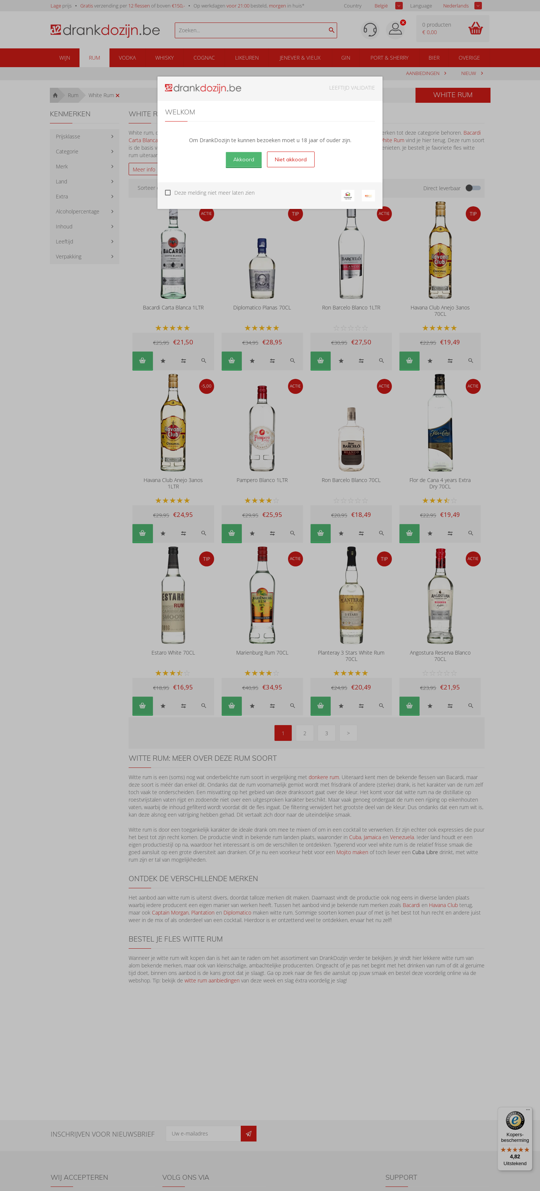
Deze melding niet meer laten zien (214, 192)
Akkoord (243, 159)
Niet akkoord (291, 159)
